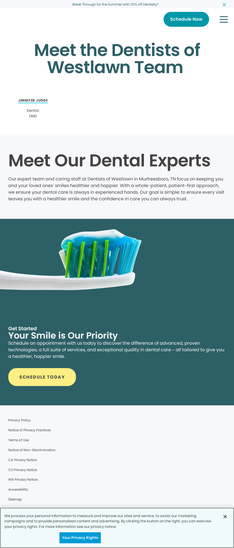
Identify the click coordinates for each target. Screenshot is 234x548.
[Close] (225, 516)
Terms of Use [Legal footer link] (18, 440)
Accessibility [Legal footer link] (18, 489)
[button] (224, 19)
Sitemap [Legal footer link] (15, 499)
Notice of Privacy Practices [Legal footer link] (29, 430)
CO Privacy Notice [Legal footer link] (22, 469)
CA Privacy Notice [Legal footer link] (22, 459)
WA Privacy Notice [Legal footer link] (23, 479)
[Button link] (186, 19)
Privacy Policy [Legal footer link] (19, 420)
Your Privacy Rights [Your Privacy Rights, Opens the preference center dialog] (80, 537)
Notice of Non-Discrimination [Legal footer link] (32, 450)
